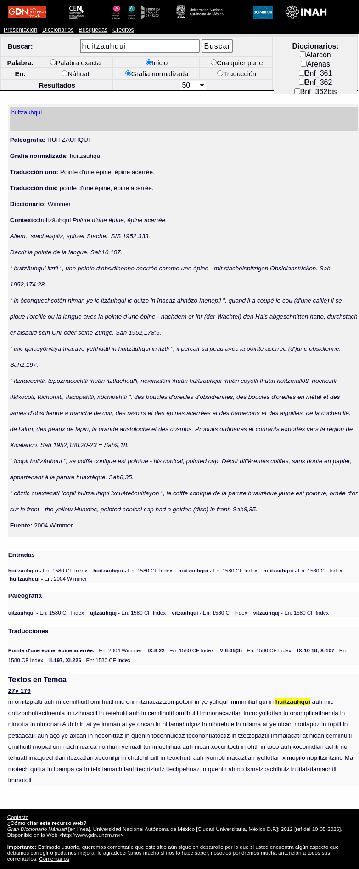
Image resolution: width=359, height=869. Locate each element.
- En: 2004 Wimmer (48, 579)
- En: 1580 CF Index (47, 570)
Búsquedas (93, 30)
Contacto (17, 817)
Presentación (20, 30)
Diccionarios (58, 30)
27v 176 (19, 690)
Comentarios (54, 859)
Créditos (123, 30)
